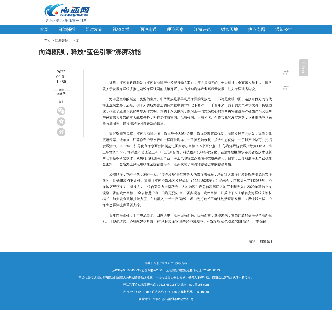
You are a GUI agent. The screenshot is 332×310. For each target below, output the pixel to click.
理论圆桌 (175, 29)
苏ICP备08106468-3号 (127, 270)
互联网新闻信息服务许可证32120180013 (193, 270)
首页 (44, 29)
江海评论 (202, 29)
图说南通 (148, 29)
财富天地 (229, 29)
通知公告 (283, 29)
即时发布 (94, 29)
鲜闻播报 (66, 29)
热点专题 (256, 29)
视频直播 (121, 29)
